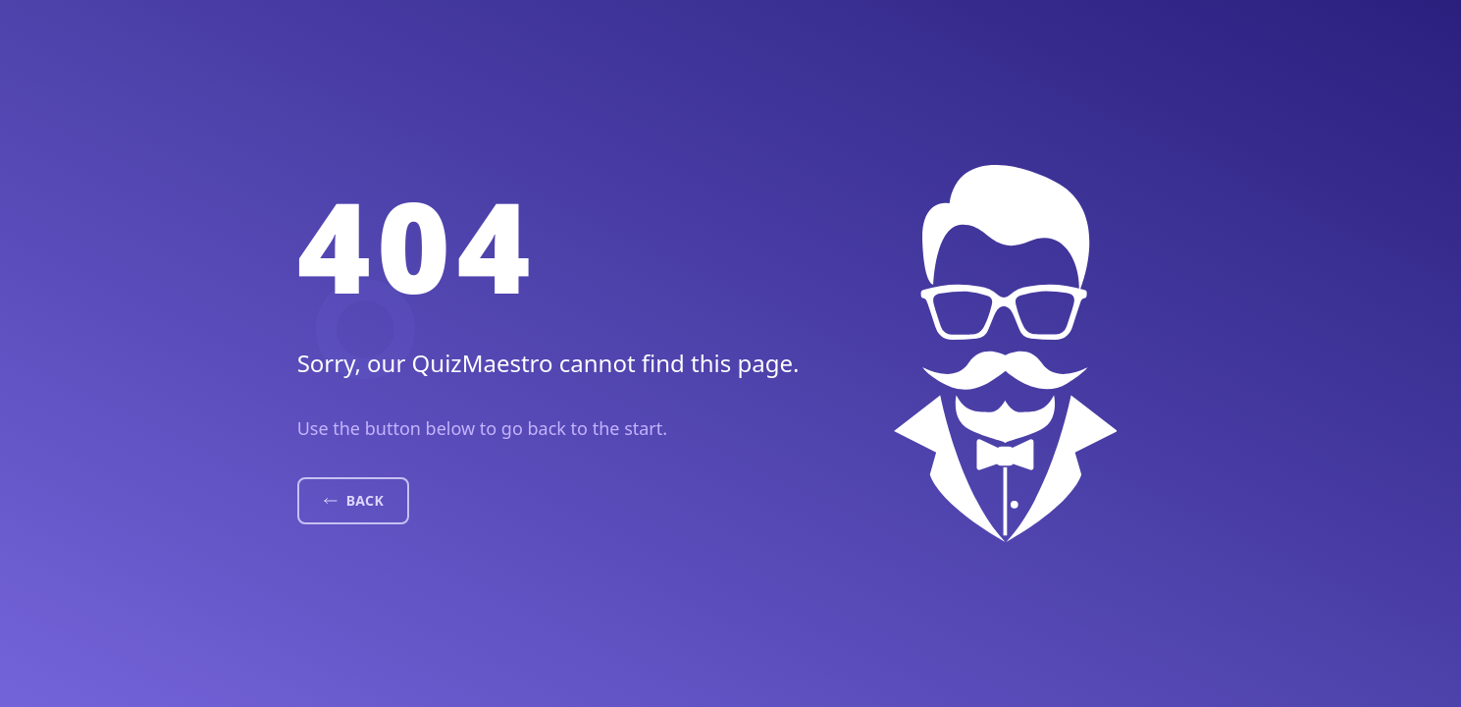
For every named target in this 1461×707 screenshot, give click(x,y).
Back (353, 500)
